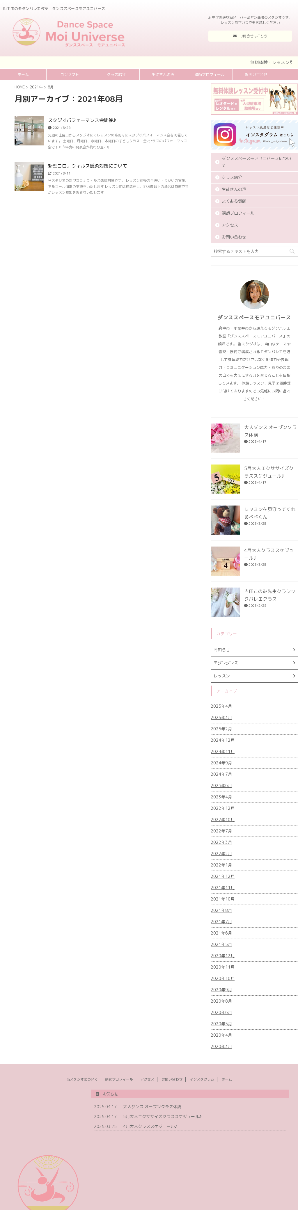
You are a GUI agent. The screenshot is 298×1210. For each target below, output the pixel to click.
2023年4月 (221, 797)
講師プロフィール (209, 74)
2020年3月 (221, 1046)
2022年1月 (221, 865)
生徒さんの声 (163, 74)
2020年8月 (221, 1001)
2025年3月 (221, 717)
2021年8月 (221, 910)
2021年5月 (221, 944)
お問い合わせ (256, 74)
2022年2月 (221, 853)
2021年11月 (223, 887)
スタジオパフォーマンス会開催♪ (82, 120)
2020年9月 (221, 989)
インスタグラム (202, 1079)
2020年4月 (221, 1035)
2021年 (36, 87)
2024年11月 (223, 751)
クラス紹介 (116, 74)
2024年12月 (223, 740)
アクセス (230, 225)
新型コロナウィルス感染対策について (87, 166)
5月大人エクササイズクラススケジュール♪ (162, 1116)
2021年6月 (221, 933)
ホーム (23, 74)
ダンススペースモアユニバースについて (256, 162)
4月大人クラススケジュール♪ (150, 1126)
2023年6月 (221, 785)
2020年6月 (221, 1012)
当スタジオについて (82, 1079)
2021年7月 (221, 921)
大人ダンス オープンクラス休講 (152, 1106)
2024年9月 (221, 763)
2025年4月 (221, 706)
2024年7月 (221, 774)
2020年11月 (223, 967)
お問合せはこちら (250, 35)
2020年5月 (221, 1023)
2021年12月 (223, 876)
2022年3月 (221, 842)
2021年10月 (223, 899)
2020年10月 (223, 978)
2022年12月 (223, 808)
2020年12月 (223, 955)
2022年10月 (223, 819)
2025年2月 (221, 729)
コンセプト (69, 74)
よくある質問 (234, 201)
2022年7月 (221, 831)
